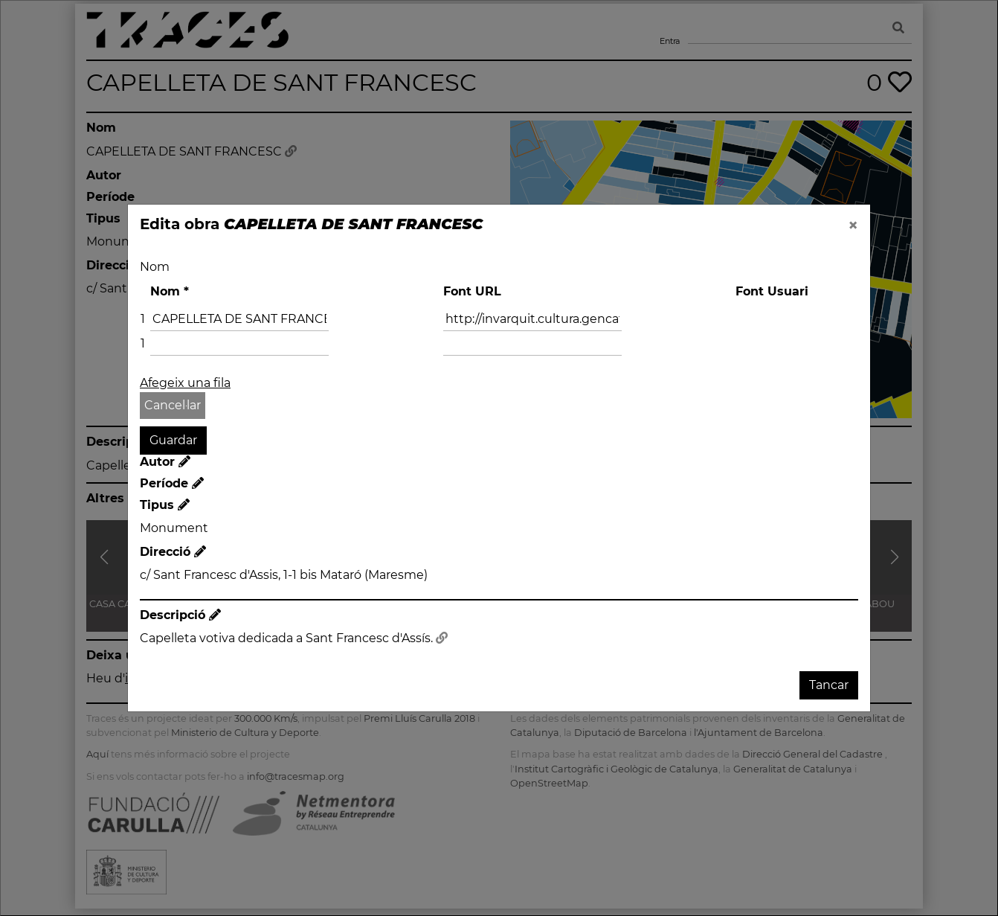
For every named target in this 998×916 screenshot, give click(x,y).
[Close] (853, 225)
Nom (155, 267)
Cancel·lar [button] (172, 405)
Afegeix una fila (185, 383)
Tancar (829, 685)
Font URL (472, 291)
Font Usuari (771, 291)
